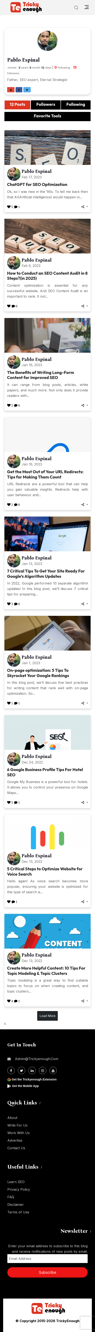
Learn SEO (16, 1182)
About (12, 1118)
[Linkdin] (32, 1070)
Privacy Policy (18, 1189)
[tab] (17, 105)
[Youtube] (53, 1070)
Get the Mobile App (25, 1086)
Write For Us (17, 1125)
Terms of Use (18, 1212)
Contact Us (16, 1148)
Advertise (14, 1140)
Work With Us (18, 1133)
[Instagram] (42, 1070)
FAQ (10, 1197)
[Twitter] (21, 1070)
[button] (11, 89)
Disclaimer (15, 1204)
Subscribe (47, 1272)
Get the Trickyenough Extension (34, 1079)
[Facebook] (11, 1070)
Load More (47, 1016)
